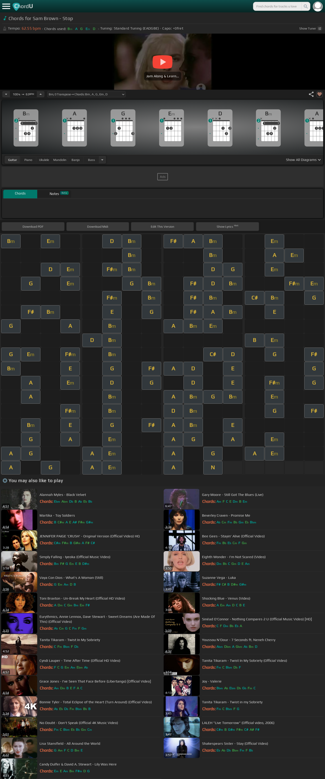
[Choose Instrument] (102, 159)
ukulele (44, 160)
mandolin (59, 160)
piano (28, 160)
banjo (76, 160)
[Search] (305, 6)
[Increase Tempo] (40, 94)
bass (91, 160)
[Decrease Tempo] (6, 94)
